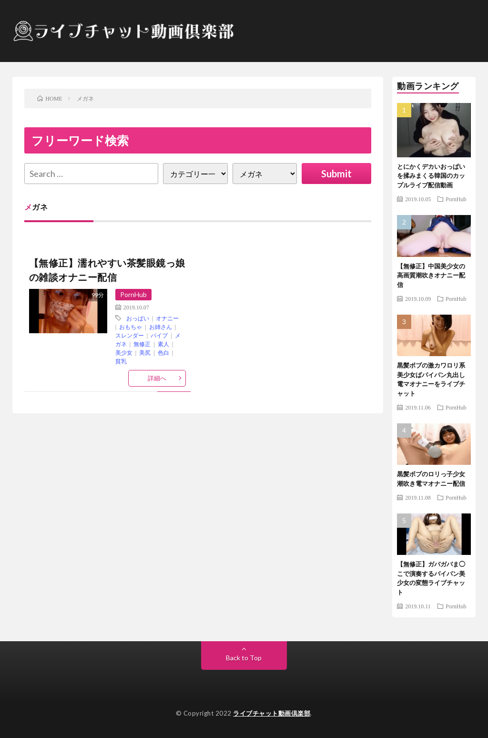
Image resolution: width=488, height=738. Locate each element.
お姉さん (160, 326)
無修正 (142, 344)
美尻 (145, 352)
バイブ (159, 335)
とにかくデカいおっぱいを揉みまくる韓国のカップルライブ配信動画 (431, 176)
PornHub (133, 294)
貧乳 (121, 361)
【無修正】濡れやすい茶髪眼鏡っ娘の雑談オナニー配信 (107, 270)
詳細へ (157, 378)
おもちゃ (130, 326)
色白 (163, 352)
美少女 (123, 352)
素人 (163, 344)
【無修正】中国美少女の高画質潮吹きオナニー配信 (431, 275)
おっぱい (137, 318)
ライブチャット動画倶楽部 (271, 713)
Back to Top (244, 658)
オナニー (167, 318)
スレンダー (129, 335)
